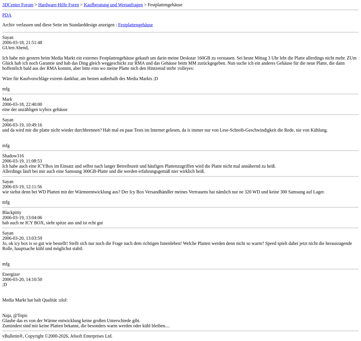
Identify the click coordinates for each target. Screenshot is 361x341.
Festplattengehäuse (135, 24)
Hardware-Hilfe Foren (58, 4)
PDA (6, 15)
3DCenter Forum (17, 4)
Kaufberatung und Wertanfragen (113, 4)
